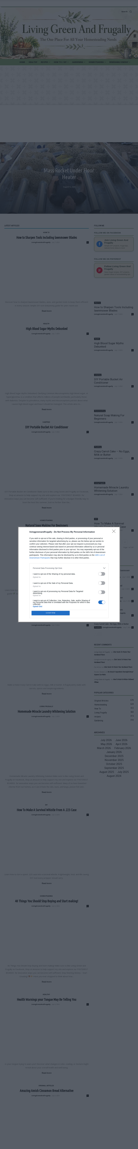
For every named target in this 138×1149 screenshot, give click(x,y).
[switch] (101, 574)
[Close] (114, 531)
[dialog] (69, 574)
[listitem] (69, 568)
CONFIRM (51, 613)
